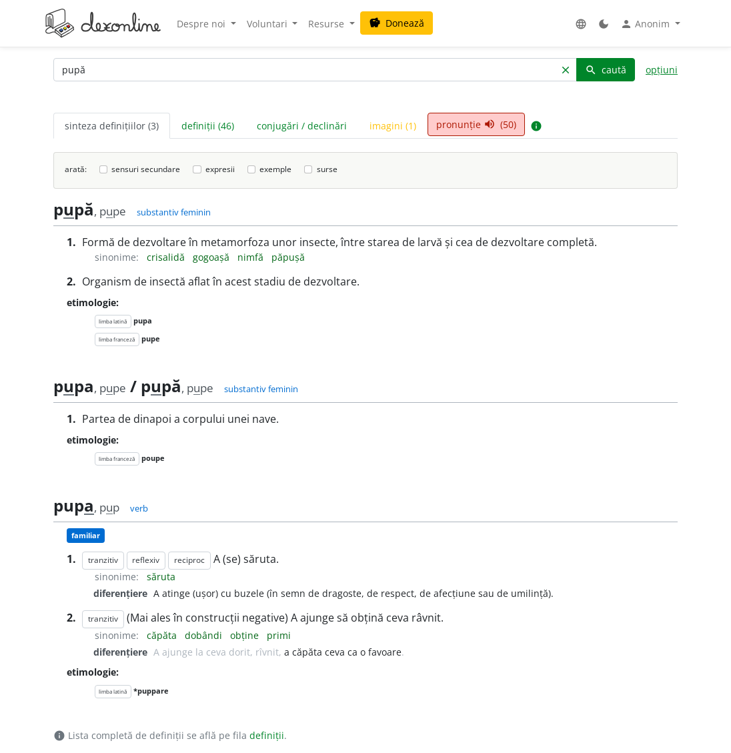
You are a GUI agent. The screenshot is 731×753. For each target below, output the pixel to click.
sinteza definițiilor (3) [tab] (112, 125)
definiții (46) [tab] (207, 125)
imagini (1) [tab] (393, 125)
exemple (275, 169)
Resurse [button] (327, 23)
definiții (266, 735)
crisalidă (167, 257)
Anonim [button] (646, 24)
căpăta (163, 635)
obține (245, 635)
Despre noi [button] (202, 23)
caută (605, 69)
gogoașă (212, 257)
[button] (581, 23)
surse (327, 169)
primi (279, 635)
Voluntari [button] (268, 23)
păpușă (288, 257)
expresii (220, 169)
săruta (161, 576)
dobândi (205, 635)
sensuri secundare (145, 169)
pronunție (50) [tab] (476, 124)
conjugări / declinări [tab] (302, 125)
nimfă (251, 257)
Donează (396, 23)
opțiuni (662, 69)
